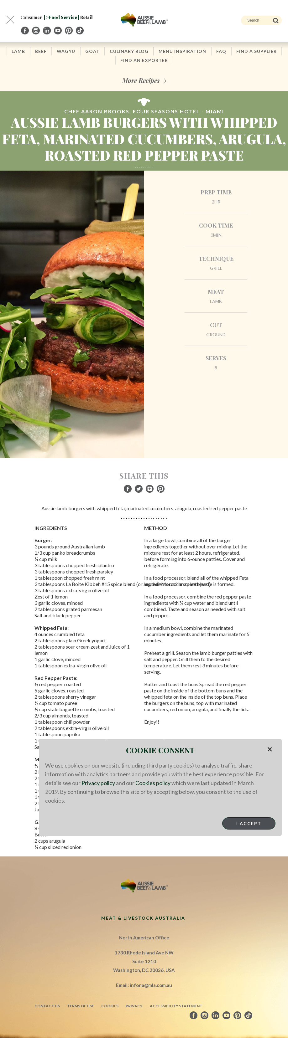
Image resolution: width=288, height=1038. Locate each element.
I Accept (248, 823)
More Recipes (141, 80)
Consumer (31, 17)
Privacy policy (98, 782)
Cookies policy (152, 782)
